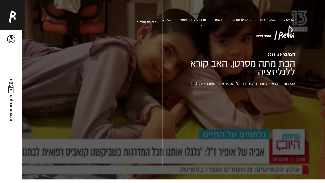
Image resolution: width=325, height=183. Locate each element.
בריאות (289, 19)
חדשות (219, 19)
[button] (11, 39)
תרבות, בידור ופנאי (193, 19)
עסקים (166, 19)
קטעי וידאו (267, 19)
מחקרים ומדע (242, 19)
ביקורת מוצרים (147, 22)
